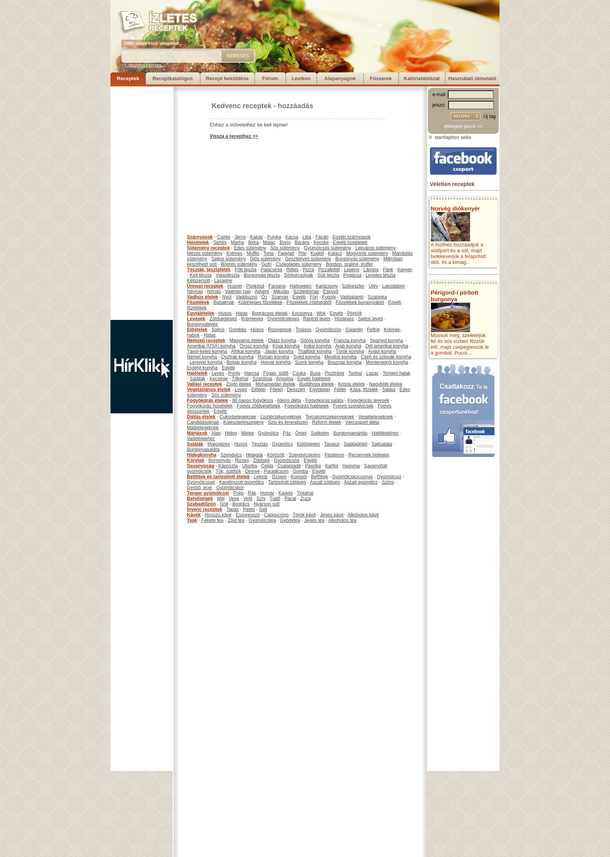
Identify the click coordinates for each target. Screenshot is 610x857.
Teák (192, 520)
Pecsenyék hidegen (368, 455)
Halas (242, 313)
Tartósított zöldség (287, 482)
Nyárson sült (267, 504)
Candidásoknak (203, 422)
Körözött (276, 455)
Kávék (194, 515)
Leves (218, 373)
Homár (267, 493)
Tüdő (275, 498)
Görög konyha (315, 340)
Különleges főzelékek (260, 302)
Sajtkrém (320, 433)
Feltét (340, 389)
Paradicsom (276, 471)
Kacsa (291, 237)
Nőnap (214, 291)
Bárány (301, 242)
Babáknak (224, 302)
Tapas (232, 509)
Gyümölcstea (262, 520)
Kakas (256, 237)
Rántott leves (316, 318)
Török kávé (304, 515)
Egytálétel (319, 389)
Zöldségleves (223, 318)
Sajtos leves (370, 318)
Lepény (351, 269)
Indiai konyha (317, 346)
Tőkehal (240, 378)
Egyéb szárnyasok (352, 237)
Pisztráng (334, 373)
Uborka (249, 466)
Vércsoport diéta (362, 422)
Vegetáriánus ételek (209, 389)
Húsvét (235, 286)
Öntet (301, 433)
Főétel (276, 389)
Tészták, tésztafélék (209, 269)
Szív (260, 498)
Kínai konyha (286, 346)
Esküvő (330, 291)
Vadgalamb (352, 297)
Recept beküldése (227, 78)
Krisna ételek (351, 384)
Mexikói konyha (340, 357)
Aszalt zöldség (325, 482)
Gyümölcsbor (230, 487)
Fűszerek (381, 78)
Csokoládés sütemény (299, 264)
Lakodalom (393, 286)
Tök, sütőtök (228, 471)
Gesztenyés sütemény (308, 259)
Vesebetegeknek (375, 417)
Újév (373, 286)
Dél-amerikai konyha (386, 346)
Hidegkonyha (201, 455)
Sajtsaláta (382, 444)
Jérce (240, 237)
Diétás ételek (201, 417)
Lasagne (223, 280)
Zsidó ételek (238, 384)
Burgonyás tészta (262, 275)
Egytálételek (200, 313)
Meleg (247, 433)
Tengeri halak (396, 373)
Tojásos (304, 329)
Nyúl (226, 297)
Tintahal (305, 493)
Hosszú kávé (218, 515)
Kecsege (219, 378)
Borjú (285, 242)
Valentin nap (238, 291)
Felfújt (373, 329)
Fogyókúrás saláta (324, 400)
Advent (261, 291)
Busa (315, 373)
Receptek (128, 78)
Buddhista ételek (316, 384)
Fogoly (329, 297)
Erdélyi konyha (202, 368)
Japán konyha (279, 351)
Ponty (234, 373)
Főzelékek (198, 302)
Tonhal (355, 373)
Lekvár (261, 476)
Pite (302, 253)
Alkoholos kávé (363, 515)
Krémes (234, 253)
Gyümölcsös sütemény (327, 248)
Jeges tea (314, 520)
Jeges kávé (332, 515)
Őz (264, 297)
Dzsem (279, 476)
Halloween (301, 286)
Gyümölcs (268, 433)
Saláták (197, 378)
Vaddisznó (246, 297)
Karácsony (327, 286)
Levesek (196, 318)
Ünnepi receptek (205, 286)
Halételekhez (385, 433)
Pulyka (274, 237)
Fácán (322, 237)
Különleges (308, 444)
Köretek (196, 460)
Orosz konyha (254, 346)
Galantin (354, 329)
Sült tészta (328, 275)
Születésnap (306, 291)
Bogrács (240, 504)
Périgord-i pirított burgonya (455, 295)
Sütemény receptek (208, 248)
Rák (252, 493)
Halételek (197, 373)
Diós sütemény (265, 259)
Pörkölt (354, 313)
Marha (237, 242)
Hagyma (351, 466)
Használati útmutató (472, 78)
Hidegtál (254, 455)
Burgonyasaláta (203, 449)
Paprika (313, 466)
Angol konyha (382, 351)
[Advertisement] (141, 203)
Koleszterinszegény (243, 422)
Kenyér (405, 269)
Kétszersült (198, 280)
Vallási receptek (204, 384)
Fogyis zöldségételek (258, 406)
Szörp (388, 482)
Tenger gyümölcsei (208, 493)
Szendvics (231, 455)
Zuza (305, 498)
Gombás (237, 329)
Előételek (197, 329)
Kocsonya (302, 313)
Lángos (371, 269)
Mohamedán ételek (275, 384)
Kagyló (286, 493)
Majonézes (218, 444)
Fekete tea (213, 520)
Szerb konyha (309, 362)
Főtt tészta (245, 269)
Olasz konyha (282, 340)
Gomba (300, 471)
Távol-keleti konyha (207, 351)
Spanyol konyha (386, 340)
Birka (253, 242)
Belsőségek (200, 498)
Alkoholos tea (342, 520)
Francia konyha (350, 340)
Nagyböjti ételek (385, 384)
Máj (220, 498)
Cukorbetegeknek (238, 417)
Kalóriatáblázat (422, 78)
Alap (216, 433)
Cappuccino (276, 515)
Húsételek (198, 242)
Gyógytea (290, 520)
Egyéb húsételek (350, 242)
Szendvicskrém (304, 455)
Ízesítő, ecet (199, 487)
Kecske (321, 242)
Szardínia (262, 378)
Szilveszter (353, 286)
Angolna (284, 378)
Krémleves (252, 318)
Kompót (299, 476)
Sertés (220, 242)
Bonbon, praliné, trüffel (349, 264)
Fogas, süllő (276, 373)
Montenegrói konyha (387, 362)
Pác (287, 433)
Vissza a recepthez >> (234, 136)
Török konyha (350, 351)
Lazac (372, 373)
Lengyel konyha (206, 362)
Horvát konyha (276, 362)
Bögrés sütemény (239, 264)
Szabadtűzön (201, 504)
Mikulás (281, 291)
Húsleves (344, 318)
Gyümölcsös (328, 329)
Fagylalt (286, 253)
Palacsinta (271, 269)
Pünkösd (255, 286)
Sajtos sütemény (228, 259)
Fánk (388, 269)
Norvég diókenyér (455, 208)
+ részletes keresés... (144, 65)
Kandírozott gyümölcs (241, 482)
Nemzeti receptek (206, 340)
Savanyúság (200, 466)
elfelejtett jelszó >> (463, 126)
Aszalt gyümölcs (361, 482)
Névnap (195, 291)
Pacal (290, 498)
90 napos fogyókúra (252, 400)
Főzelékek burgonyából (360, 302)
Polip (238, 493)
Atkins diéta (289, 400)
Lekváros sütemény (375, 248)
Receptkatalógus (172, 78)
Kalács (335, 253)
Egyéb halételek (314, 378)
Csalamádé (289, 466)
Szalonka (377, 297)
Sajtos (218, 329)
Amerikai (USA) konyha (211, 346)
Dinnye (252, 471)
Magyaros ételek (247, 340)
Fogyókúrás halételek (306, 406)
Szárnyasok (200, 237)
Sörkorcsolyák (298, 275)
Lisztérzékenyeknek (280, 417)
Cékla (267, 466)
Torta (268, 253)
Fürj (314, 297)
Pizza (308, 269)
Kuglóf (317, 253)
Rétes (292, 269)
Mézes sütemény (205, 253)
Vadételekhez (201, 438)
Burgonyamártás (350, 433)
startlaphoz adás (449, 137)
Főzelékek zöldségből (309, 302)
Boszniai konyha (344, 362)
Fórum (270, 78)
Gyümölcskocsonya (352, 476)
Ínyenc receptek (205, 509)
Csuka (299, 373)
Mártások (197, 433)
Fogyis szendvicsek (353, 406)
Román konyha (273, 357)
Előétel (258, 389)
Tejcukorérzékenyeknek (329, 417)
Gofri (266, 264)
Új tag (490, 116)
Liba (306, 237)
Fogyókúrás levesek (368, 400)
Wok (321, 313)
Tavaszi (332, 444)
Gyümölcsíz (389, 476)
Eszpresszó (248, 515)
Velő (247, 498)
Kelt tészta (201, 275)
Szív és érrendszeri (288, 422)
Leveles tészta (381, 275)
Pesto (249, 509)
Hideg (231, 433)
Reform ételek (326, 422)
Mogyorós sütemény (367, 253)
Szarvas (280, 297)
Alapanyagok (340, 78)
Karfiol (331, 466)
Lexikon (300, 78)
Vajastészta (228, 275)
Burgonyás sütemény (357, 259)
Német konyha (202, 357)
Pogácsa (353, 275)
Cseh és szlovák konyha (386, 357)
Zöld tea (236, 520)
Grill (224, 504)
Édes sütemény (250, 248)
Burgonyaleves (202, 324)
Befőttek (319, 476)
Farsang (277, 286)
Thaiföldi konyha (314, 351)
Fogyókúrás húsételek (210, 406)
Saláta (388, 389)
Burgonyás (220, 460)
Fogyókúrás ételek (207, 400)
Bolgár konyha (242, 362)
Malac (269, 242)
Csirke (223, 237)
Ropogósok (280, 329)
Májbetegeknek (203, 427)
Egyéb (299, 297)
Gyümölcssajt (201, 482)
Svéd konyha (306, 357)
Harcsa (251, 373)
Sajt (263, 509)
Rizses (242, 460)
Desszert (296, 389)
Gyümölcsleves (283, 318)
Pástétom (334, 455)
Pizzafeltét (329, 269)
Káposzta (228, 466)
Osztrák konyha (237, 357)
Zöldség (261, 460)
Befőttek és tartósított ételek (218, 476)
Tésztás (259, 444)
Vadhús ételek (202, 297)
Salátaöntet (356, 444)
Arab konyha (348, 346)
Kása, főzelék (364, 389)
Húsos (224, 313)
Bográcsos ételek (269, 313)
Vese (234, 498)
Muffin (253, 253)
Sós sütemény (285, 248)
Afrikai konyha (245, 351)
